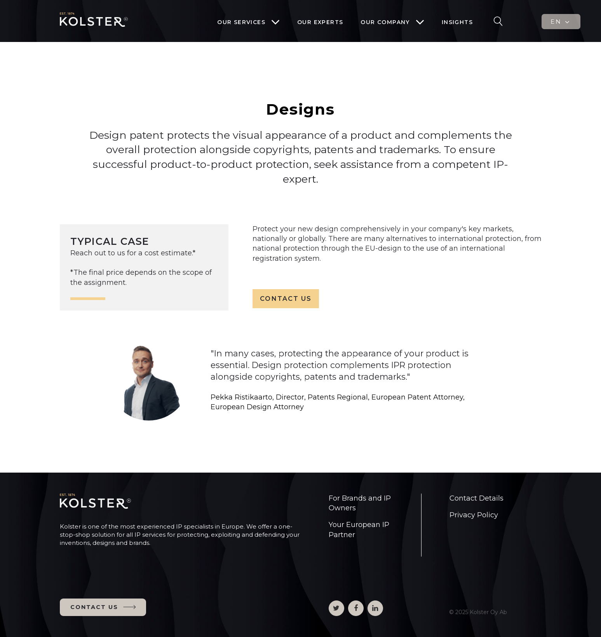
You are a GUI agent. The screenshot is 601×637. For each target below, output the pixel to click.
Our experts (320, 22)
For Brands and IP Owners (360, 503)
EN (560, 22)
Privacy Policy (473, 515)
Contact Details (476, 498)
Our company (385, 22)
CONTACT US (286, 298)
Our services (241, 22)
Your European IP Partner (359, 529)
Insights (457, 22)
